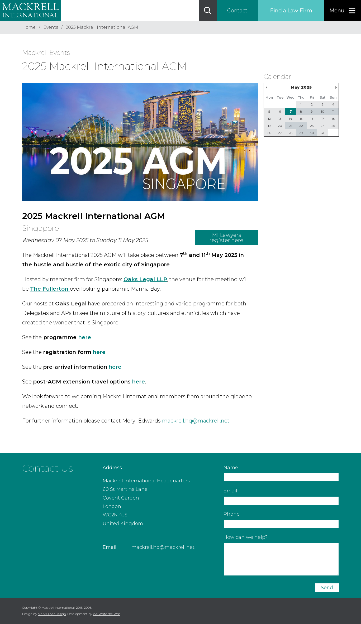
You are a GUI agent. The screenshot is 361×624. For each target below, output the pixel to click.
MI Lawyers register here (226, 237)
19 (269, 126)
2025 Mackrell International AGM (102, 27)
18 (333, 119)
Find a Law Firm (291, 10)
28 (291, 133)
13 (279, 119)
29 (301, 133)
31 (322, 133)
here (84, 337)
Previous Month (266, 87)
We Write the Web (106, 614)
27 (280, 133)
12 (269, 119)
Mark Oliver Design (52, 614)
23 (312, 126)
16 (311, 119)
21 (290, 126)
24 (323, 126)
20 (280, 126)
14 (290, 119)
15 (301, 119)
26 (269, 133)
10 (322, 111)
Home (29, 27)
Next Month (336, 87)
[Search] (208, 11)
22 (301, 126)
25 (333, 126)
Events (50, 27)
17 (322, 119)
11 (333, 111)
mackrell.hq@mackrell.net (162, 547)
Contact (237, 10)
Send (327, 588)
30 (312, 133)
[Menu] (342, 10)
